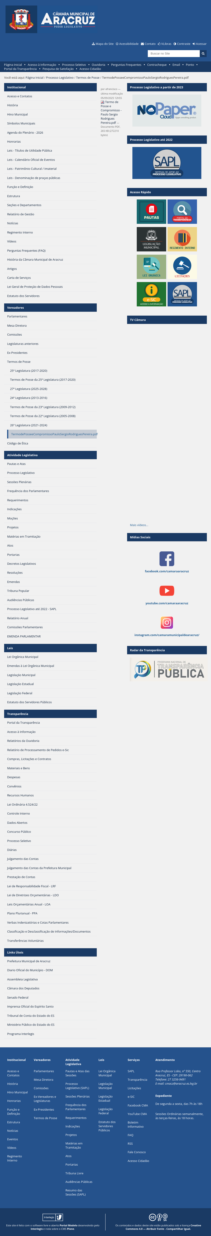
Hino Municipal (17, 1092)
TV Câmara (138, 320)
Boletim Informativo (136, 1124)
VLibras (166, 44)
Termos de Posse (88, 77)
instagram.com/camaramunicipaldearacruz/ (166, 635)
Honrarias (14, 1101)
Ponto (190, 65)
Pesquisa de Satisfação (58, 69)
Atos (68, 1156)
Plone (70, 1228)
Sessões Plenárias (78, 1096)
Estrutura (13, 1122)
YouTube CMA (137, 1114)
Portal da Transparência (20, 69)
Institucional (16, 87)
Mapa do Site (105, 44)
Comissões (41, 1088)
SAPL (131, 1071)
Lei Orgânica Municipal (106, 1073)
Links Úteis (15, 952)
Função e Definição (13, 1111)
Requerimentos (76, 1118)
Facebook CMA (138, 1105)
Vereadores (15, 307)
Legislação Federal (105, 1111)
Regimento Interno (14, 1158)
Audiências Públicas (79, 1182)
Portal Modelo (68, 1225)
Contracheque (157, 65)
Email (176, 65)
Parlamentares (44, 1071)
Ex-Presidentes (44, 1109)
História (12, 1084)
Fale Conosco (137, 1152)
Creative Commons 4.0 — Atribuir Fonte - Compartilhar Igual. (163, 1227)
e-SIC (131, 1097)
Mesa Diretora (43, 1080)
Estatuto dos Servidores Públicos (107, 1126)
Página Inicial (13, 65)
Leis (10, 648)
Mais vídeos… (139, 525)
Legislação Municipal (105, 1086)
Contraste (183, 44)
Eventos (12, 1139)
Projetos (71, 1135)
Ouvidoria (98, 65)
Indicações (73, 1126)
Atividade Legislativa (22, 455)
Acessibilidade (129, 44)
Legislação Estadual (105, 1098)
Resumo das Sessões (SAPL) (76, 1192)
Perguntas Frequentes (126, 65)
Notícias (12, 1131)
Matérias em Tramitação (74, 1145)
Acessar (201, 44)
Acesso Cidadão (90, 69)
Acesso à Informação (42, 65)
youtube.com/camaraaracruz (166, 603)
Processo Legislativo (60, 77)
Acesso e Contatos (13, 1073)
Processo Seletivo (74, 65)
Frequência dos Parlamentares (76, 1107)
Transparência (17, 714)
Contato (150, 44)
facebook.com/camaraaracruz (167, 571)
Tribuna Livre (74, 1173)
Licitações (134, 1088)
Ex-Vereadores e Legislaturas (45, 1099)
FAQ (131, 1135)
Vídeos (11, 1148)
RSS (130, 1143)
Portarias (72, 1164)
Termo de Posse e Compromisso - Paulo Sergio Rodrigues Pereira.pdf (111, 112)
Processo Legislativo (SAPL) (77, 1086)
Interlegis (37, 1228)
